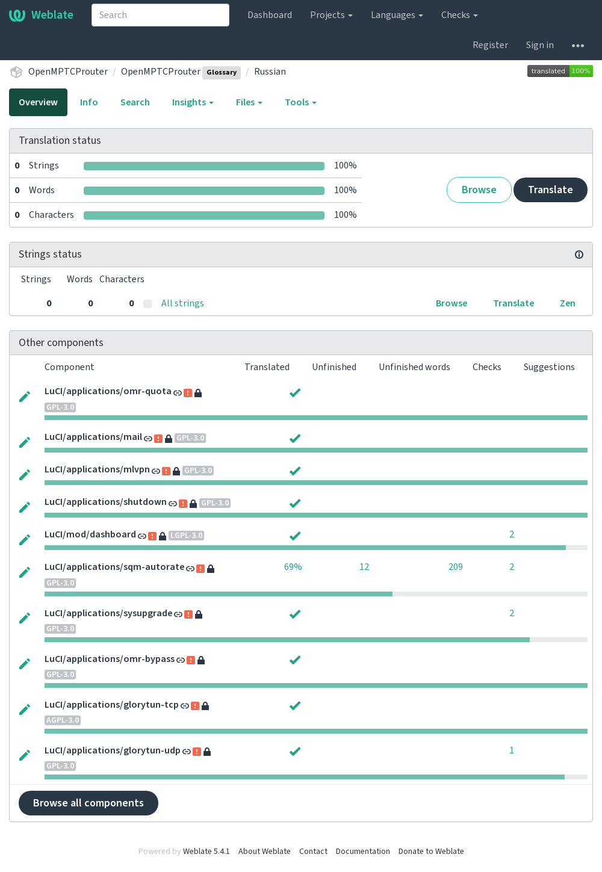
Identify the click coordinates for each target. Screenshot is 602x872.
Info (89, 102)
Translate (550, 189)
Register (490, 45)
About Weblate (264, 852)
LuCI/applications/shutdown (106, 502)
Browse (479, 189)
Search (135, 102)
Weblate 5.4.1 (206, 852)
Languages (397, 15)
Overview (38, 102)
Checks (459, 15)
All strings (182, 303)
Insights (193, 102)
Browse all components (88, 803)
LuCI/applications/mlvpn (97, 469)
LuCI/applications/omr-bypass (110, 659)
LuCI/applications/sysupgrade (108, 613)
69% (293, 567)
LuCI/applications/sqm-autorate (114, 567)
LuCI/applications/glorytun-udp (113, 750)
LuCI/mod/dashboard (90, 534)
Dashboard (269, 15)
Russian (270, 71)
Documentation (363, 852)
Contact (313, 852)
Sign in (540, 45)
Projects (331, 15)
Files (249, 102)
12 (364, 567)
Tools (301, 102)
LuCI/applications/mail (93, 437)
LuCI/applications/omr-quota (108, 391)
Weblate (41, 15)
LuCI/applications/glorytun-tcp (112, 704)
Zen (568, 303)
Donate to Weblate (431, 852)
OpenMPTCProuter (68, 71)
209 (455, 567)
